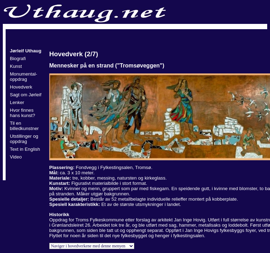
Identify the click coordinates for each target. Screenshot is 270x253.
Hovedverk (21, 87)
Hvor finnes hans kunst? (22, 113)
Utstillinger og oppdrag (24, 139)
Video (16, 157)
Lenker (17, 102)
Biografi (18, 58)
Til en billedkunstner (24, 126)
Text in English (25, 149)
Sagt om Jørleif (25, 94)
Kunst (16, 66)
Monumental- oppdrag (23, 76)
